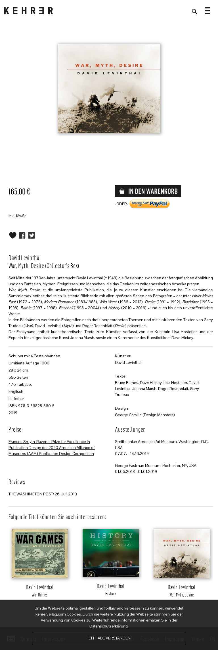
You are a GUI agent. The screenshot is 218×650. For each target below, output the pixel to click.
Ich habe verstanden (109, 638)
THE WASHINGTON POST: (31, 494)
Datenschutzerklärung (108, 626)
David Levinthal (128, 362)
